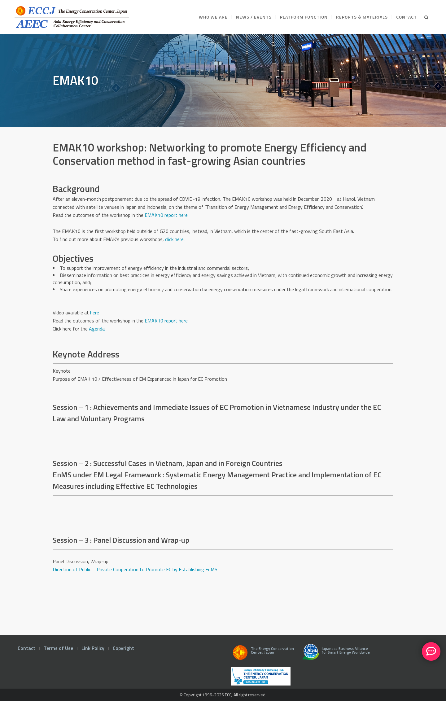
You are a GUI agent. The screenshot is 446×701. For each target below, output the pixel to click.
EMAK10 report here (166, 320)
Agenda (97, 328)
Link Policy (92, 648)
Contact (26, 648)
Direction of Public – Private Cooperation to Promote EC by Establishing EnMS (135, 569)
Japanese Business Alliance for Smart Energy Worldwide (334, 654)
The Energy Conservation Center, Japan (262, 654)
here (94, 312)
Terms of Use (58, 648)
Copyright (123, 648)
